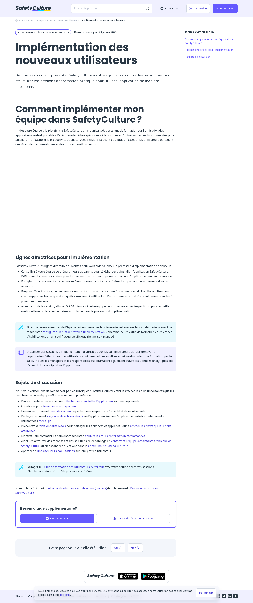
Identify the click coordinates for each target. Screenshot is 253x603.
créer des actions (61, 411)
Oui (118, 547)
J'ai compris (206, 592)
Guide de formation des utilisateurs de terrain (73, 467)
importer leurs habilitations (56, 451)
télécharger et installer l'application (89, 401)
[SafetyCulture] (33, 8)
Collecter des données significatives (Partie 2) (76, 488)
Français (169, 8)
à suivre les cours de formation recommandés (115, 436)
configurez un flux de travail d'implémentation (74, 332)
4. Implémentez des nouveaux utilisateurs (57, 20)
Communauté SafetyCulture (108, 446)
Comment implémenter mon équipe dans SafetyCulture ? (209, 41)
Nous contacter (225, 8)
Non (135, 547)
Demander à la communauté (133, 518)
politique (65, 594)
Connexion (198, 8)
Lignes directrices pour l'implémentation (210, 49)
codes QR (45, 421)
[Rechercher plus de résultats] (147, 8)
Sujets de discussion (198, 56)
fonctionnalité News (52, 426)
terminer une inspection (59, 406)
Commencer (27, 20)
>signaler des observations (65, 416)
